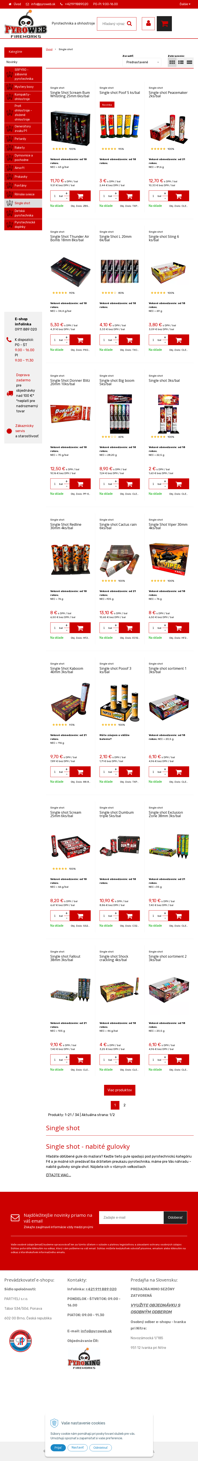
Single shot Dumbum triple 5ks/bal (117, 814)
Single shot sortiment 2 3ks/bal (168, 958)
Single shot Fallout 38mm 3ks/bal (65, 958)
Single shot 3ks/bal (164, 380)
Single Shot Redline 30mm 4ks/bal (65, 526)
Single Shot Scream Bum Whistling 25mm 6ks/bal (70, 94)
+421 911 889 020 (101, 1289)
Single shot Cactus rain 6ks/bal (118, 526)
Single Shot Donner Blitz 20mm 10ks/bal (70, 382)
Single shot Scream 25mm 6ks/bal (65, 814)
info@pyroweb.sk (43, 4)
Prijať (58, 1447)
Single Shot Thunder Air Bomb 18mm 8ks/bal (69, 238)
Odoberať (175, 1217)
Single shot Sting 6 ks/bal (164, 238)
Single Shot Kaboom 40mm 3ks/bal (66, 670)
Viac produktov (120, 1090)
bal (61, 196)
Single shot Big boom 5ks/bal (117, 382)
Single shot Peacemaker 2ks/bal (168, 94)
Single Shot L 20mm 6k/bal (115, 238)
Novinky (11, 62)
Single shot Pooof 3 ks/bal (115, 670)
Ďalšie (185, 4)
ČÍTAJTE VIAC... (58, 1175)
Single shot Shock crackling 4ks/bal (114, 958)
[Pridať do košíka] (80, 195)
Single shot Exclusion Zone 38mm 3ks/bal (166, 814)
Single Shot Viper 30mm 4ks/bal (168, 526)
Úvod (17, 4)
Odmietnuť (100, 1447)
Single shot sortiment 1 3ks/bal (168, 670)
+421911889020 (76, 4)
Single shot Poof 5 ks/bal (120, 92)
